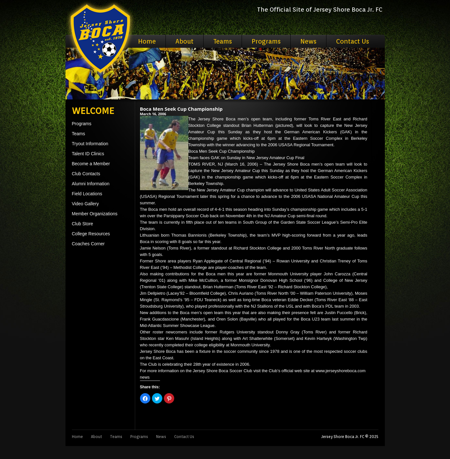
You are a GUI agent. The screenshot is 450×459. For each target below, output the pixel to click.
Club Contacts (86, 173)
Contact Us (352, 41)
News (308, 41)
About (184, 41)
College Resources (91, 233)
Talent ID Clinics (88, 153)
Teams (222, 41)
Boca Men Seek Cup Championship (181, 109)
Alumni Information (91, 183)
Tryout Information (90, 143)
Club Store (82, 223)
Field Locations (87, 193)
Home (147, 41)
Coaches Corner (88, 243)
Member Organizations (95, 213)
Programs (266, 41)
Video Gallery (85, 203)
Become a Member (91, 163)
